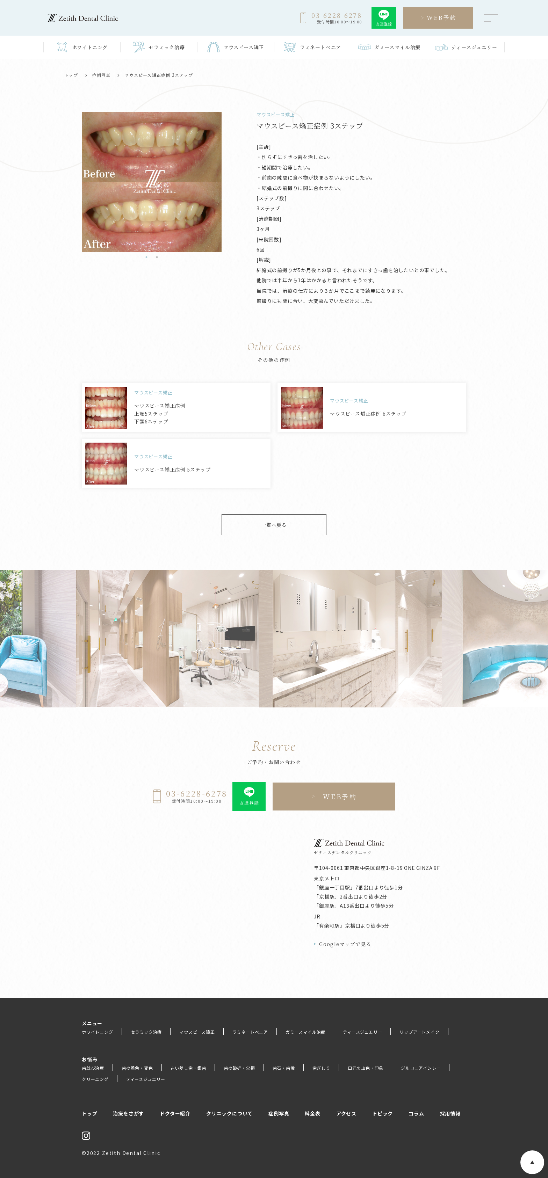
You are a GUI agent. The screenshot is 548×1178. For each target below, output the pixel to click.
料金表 (312, 1113)
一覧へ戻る (274, 524)
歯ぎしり (321, 1068)
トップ (71, 75)
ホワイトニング (97, 1032)
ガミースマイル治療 (305, 1032)
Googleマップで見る (345, 943)
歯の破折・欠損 (239, 1068)
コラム (416, 1113)
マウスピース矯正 (197, 1032)
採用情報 (450, 1113)
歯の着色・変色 (137, 1068)
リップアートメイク (419, 1032)
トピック (382, 1113)
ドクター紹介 (175, 1113)
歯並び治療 (93, 1068)
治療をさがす (128, 1113)
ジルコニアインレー (421, 1068)
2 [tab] (156, 257)
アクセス (346, 1113)
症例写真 (101, 75)
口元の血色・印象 (365, 1068)
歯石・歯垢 (284, 1068)
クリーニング (95, 1079)
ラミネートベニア (250, 1032)
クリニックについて (229, 1113)
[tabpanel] (89, 182)
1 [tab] (146, 257)
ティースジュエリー (362, 1032)
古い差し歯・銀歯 (188, 1068)
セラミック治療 (146, 1032)
